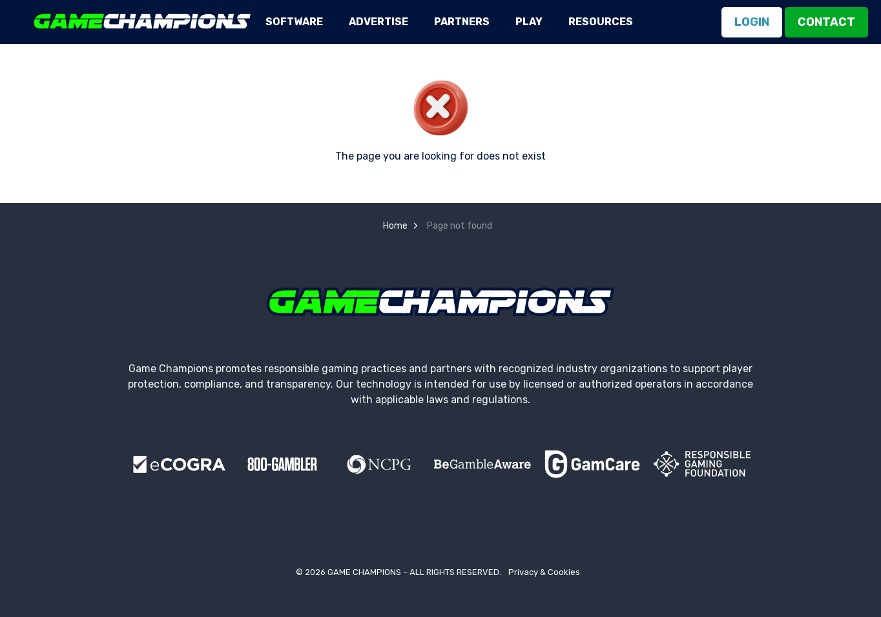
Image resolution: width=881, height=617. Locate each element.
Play (529, 22)
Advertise (378, 22)
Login (751, 22)
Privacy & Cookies (544, 572)
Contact (826, 22)
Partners (462, 22)
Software (294, 22)
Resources (600, 22)
